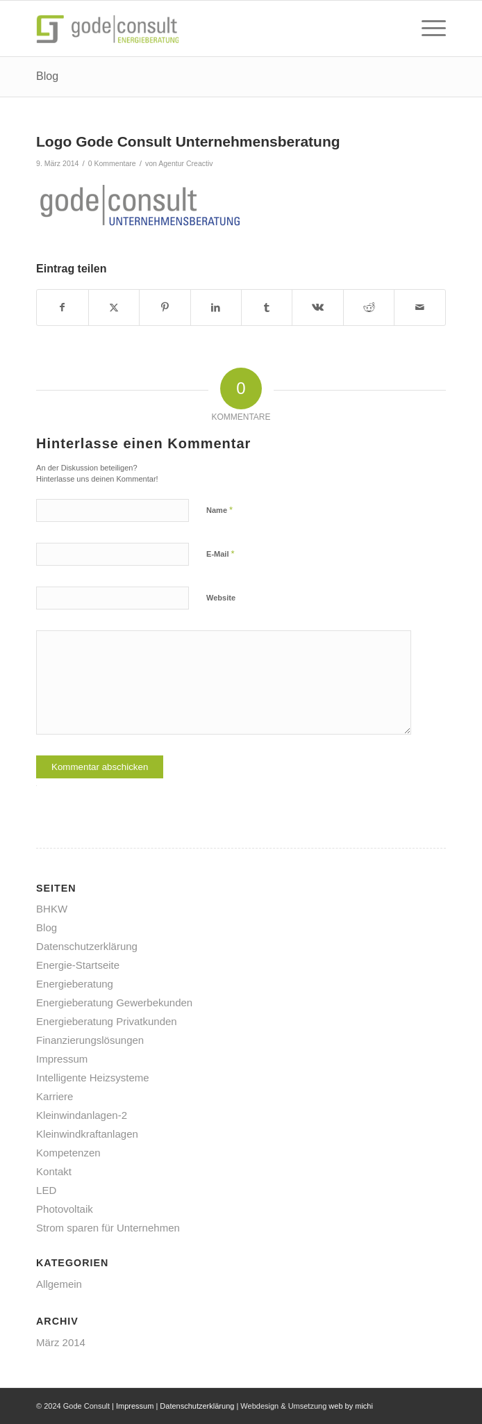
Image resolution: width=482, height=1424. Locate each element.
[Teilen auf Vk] (317, 307)
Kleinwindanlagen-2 (81, 1115)
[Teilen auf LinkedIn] (216, 307)
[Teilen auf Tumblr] (267, 307)
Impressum (62, 1059)
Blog (47, 76)
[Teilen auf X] (114, 307)
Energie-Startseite (77, 965)
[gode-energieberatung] (200, 28)
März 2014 (60, 1342)
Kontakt (54, 1171)
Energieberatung (74, 984)
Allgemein (59, 1284)
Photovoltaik (64, 1209)
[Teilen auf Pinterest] (165, 307)
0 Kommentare (112, 163)
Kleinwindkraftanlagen (87, 1134)
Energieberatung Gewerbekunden (114, 1002)
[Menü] (427, 28)
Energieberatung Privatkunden (106, 1021)
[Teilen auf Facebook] (62, 307)
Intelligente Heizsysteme (92, 1077)
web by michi (351, 1406)
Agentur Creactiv (185, 163)
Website (220, 598)
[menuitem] (427, 28)
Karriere (54, 1096)
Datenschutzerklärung (87, 946)
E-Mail (220, 553)
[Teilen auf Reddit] (369, 307)
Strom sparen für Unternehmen (108, 1228)
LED (46, 1190)
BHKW (51, 909)
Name (219, 510)
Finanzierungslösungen (90, 1040)
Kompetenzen (68, 1153)
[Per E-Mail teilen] (419, 307)
